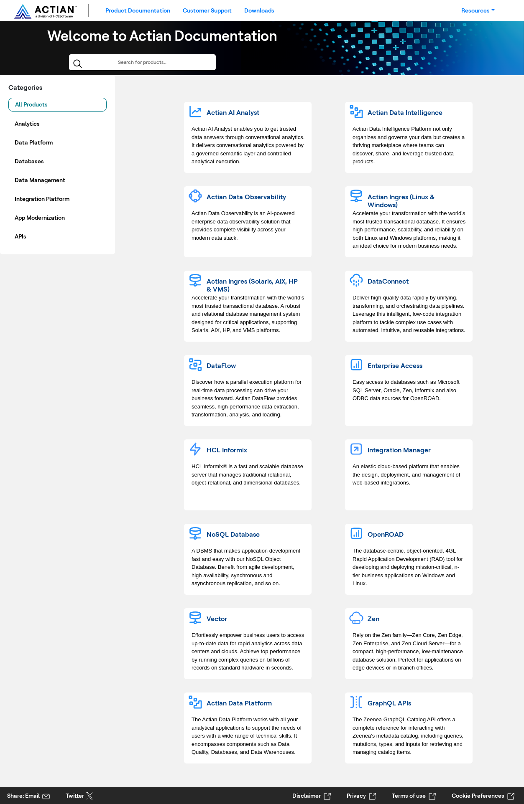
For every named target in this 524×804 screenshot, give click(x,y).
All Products (31, 104)
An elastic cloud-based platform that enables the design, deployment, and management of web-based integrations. (406, 474)
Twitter (75, 795)
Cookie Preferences (478, 795)
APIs (20, 236)
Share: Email (23, 795)
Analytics (27, 123)
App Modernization (40, 217)
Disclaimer (306, 795)
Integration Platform (42, 199)
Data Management (40, 180)
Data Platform (34, 142)
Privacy (356, 795)
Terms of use (409, 795)
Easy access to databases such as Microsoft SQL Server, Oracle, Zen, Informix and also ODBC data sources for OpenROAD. (406, 390)
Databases (29, 161)
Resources (475, 10)
